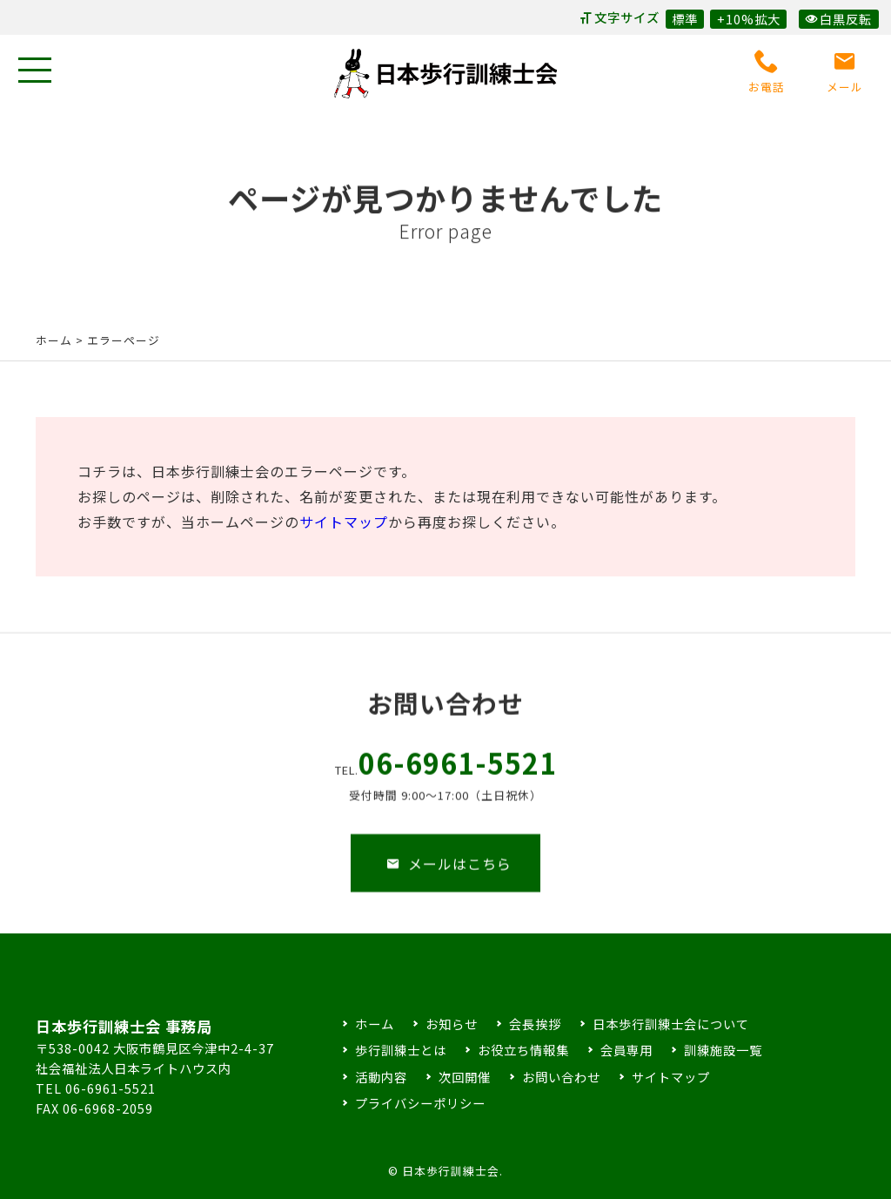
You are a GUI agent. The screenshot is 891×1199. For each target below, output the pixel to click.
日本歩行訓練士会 (445, 73)
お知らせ (451, 1023)
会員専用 (626, 1050)
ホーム (54, 340)
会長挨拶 (535, 1023)
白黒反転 (838, 19)
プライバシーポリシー (420, 1103)
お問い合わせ (561, 1077)
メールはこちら (449, 877)
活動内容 (381, 1077)
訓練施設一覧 (723, 1050)
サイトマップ (343, 521)
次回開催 (465, 1077)
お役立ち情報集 (523, 1050)
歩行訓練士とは (400, 1050)
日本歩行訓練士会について (671, 1023)
